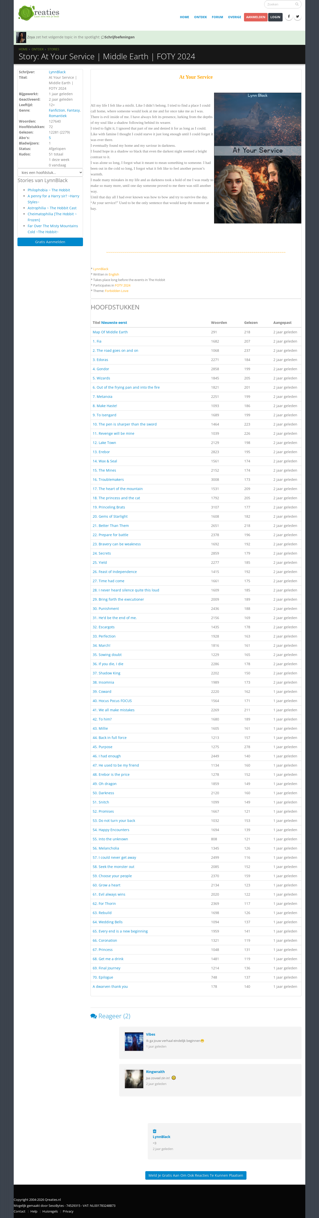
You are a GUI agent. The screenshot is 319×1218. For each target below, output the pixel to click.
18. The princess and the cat (116, 498)
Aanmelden (255, 17)
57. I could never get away (114, 857)
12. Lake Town (104, 442)
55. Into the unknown (110, 839)
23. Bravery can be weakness (117, 544)
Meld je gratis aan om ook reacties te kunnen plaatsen (196, 1175)
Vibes (150, 1034)
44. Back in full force (110, 737)
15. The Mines (104, 470)
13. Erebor (101, 451)
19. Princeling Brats (109, 507)
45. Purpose (102, 746)
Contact (19, 1211)
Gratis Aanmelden (50, 241)
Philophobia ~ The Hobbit (49, 190)
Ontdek (200, 17)
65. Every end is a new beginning (120, 931)
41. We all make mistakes (114, 710)
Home (184, 17)
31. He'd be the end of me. (115, 617)
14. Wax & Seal (105, 461)
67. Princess (103, 949)
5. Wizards (101, 378)
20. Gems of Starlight (110, 516)
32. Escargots (104, 627)
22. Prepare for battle (110, 534)
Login (275, 17)
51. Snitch (101, 802)
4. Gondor (101, 368)
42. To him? (102, 719)
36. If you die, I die (108, 663)
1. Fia (97, 341)
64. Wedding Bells (108, 922)
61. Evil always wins (109, 894)
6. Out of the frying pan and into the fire (126, 387)
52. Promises (103, 811)
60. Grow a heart (106, 885)
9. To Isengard (104, 415)
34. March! (101, 645)
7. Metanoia (102, 396)
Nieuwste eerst (114, 322)
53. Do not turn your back (114, 820)
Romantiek (58, 115)
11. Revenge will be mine (113, 433)
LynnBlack (57, 72)
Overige (234, 17)
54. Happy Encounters (111, 829)
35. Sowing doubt (107, 654)
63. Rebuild (102, 912)
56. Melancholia (106, 848)
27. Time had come (108, 580)
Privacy (68, 1211)
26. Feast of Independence (115, 571)
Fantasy (73, 110)
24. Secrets (102, 553)
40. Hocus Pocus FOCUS (112, 700)
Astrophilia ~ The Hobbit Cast (52, 208)
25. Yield (100, 562)
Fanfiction (57, 110)
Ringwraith (155, 1071)
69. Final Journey (106, 968)
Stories (53, 49)
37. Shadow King (106, 673)
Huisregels (50, 1211)
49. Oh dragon (105, 783)
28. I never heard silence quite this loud (126, 590)
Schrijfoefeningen (118, 37)
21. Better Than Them (111, 525)
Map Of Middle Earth (110, 332)
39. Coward (102, 691)
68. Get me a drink (108, 958)
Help (33, 1211)
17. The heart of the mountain (118, 488)
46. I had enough (107, 756)
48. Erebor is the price (111, 774)
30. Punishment (106, 608)
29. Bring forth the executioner (118, 599)
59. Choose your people (112, 875)
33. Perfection (104, 636)
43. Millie (100, 728)
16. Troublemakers (108, 479)
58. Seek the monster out (113, 866)
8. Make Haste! (105, 405)
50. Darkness (103, 792)
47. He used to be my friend (116, 765)
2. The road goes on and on (115, 350)
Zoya (31, 37)
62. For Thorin (104, 903)
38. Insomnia (103, 682)
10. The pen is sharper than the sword (125, 424)
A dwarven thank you (110, 986)
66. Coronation (105, 940)
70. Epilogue (103, 977)
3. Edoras (100, 359)
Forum (217, 17)
